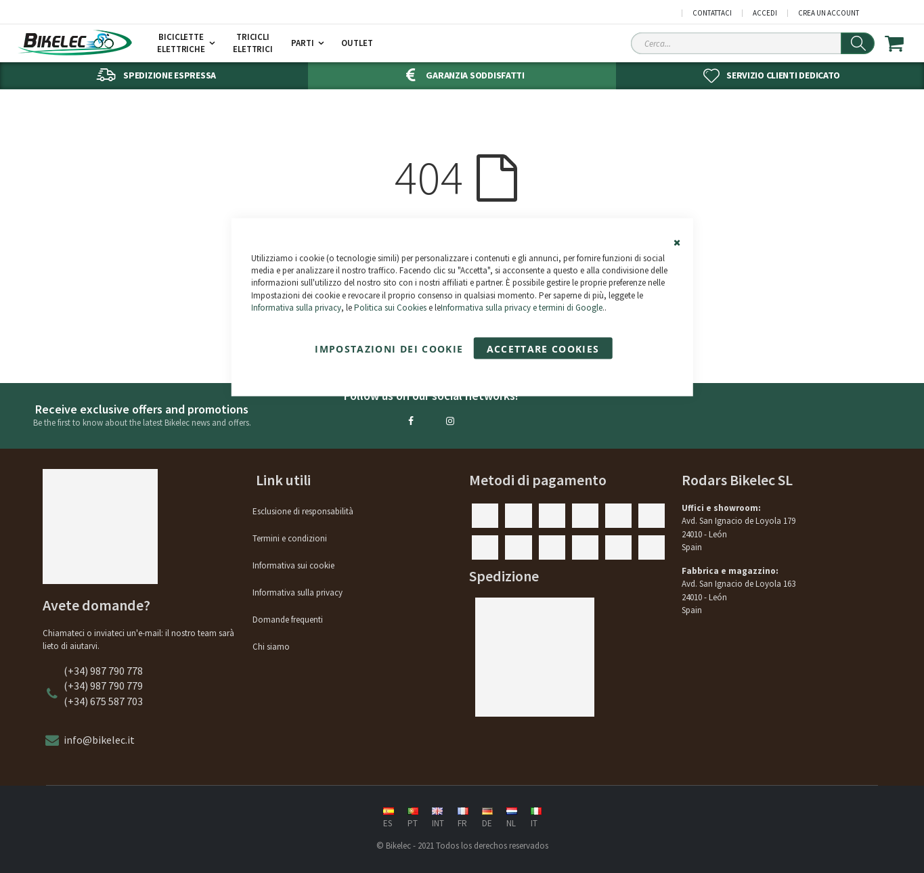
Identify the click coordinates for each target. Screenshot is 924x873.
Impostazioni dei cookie (389, 348)
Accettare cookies (543, 348)
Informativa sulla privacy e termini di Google (521, 307)
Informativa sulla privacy (296, 307)
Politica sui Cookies (390, 307)
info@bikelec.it (99, 739)
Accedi (765, 13)
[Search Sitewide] (753, 43)
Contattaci (712, 13)
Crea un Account (828, 13)
